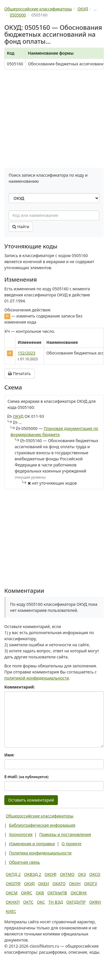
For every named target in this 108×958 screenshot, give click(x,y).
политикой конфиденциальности (36, 678)
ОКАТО (59, 883)
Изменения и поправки (32, 843)
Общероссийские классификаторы (39, 816)
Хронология (20, 834)
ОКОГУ (90, 883)
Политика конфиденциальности (40, 853)
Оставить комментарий (31, 800)
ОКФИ (95, 902)
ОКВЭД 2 (32, 874)
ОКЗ (82, 874)
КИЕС (11, 911)
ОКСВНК (79, 893)
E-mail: (26, 776)
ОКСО (94, 874)
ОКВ (40, 893)
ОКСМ (12, 893)
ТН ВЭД (55, 902)
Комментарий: (19, 687)
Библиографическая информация (42, 825)
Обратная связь (24, 862)
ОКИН (75, 883)
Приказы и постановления (65, 834)
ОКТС (28, 902)
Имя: (9, 755)
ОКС (41, 902)
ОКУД (18, 416)
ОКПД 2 (13, 874)
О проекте (72, 843)
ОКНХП (13, 902)
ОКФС (26, 893)
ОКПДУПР (76, 902)
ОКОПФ (13, 883)
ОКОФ (50, 874)
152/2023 (26, 353)
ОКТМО (67, 874)
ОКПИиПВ (57, 893)
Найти (20, 226)
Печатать (19, 373)
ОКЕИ (43, 883)
